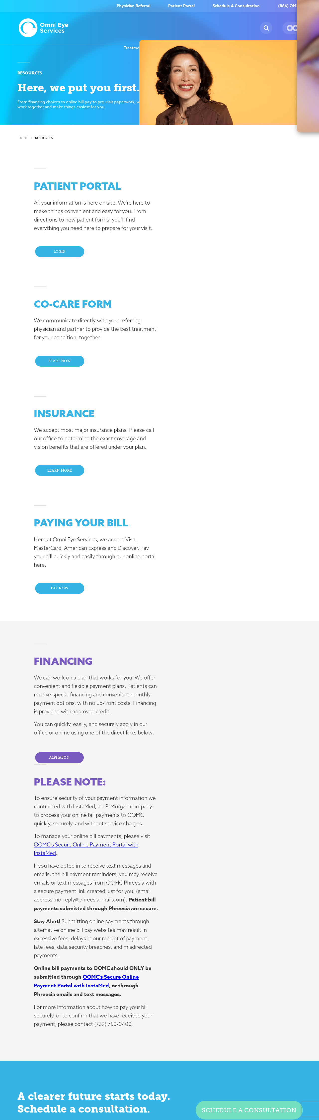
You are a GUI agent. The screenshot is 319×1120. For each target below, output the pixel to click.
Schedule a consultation (248, 830)
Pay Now (204, 385)
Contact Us (265, 963)
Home (23, 141)
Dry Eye (94, 985)
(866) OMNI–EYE (294, 6)
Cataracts (96, 970)
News (236, 48)
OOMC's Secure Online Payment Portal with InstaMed (224, 688)
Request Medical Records (214, 995)
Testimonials (155, 978)
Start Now (204, 256)
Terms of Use (220, 1090)
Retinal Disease (101, 1027)
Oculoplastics (99, 1008)
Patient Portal (181, 6)
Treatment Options (142, 48)
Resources (258, 48)
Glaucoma (96, 993)
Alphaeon (63, 573)
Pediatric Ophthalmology (102, 1017)
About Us (181, 48)
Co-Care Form (212, 970)
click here (61, 999)
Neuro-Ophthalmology (108, 1000)
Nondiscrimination (252, 1090)
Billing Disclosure (287, 1090)
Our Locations (294, 48)
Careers (210, 48)
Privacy (197, 1090)
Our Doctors (154, 970)
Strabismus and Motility (109, 1034)
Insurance (208, 985)
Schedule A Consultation (236, 6)
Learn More (63, 385)
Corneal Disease (102, 978)
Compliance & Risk (147, 1090)
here (163, 845)
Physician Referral (133, 6)
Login (63, 265)
